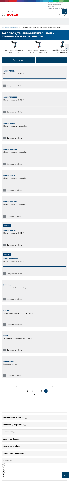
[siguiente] (52, 386)
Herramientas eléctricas (10, 27)
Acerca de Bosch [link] (10, 439)
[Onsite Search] (64, 11)
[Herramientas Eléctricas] (26, 418)
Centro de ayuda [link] (10, 446)
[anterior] (16, 386)
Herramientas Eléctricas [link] (14, 417)
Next (67, 47)
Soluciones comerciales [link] (14, 453)
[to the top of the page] (65, 475)
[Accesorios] (14, 432)
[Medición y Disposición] (25, 425)
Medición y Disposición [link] (13, 425)
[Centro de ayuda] (19, 446)
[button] (3, 465)
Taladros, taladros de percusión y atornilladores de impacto (41, 27)
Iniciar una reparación (55, 3)
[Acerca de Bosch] (19, 439)
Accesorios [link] (8, 432)
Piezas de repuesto (54, 4)
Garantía (51, 6)
